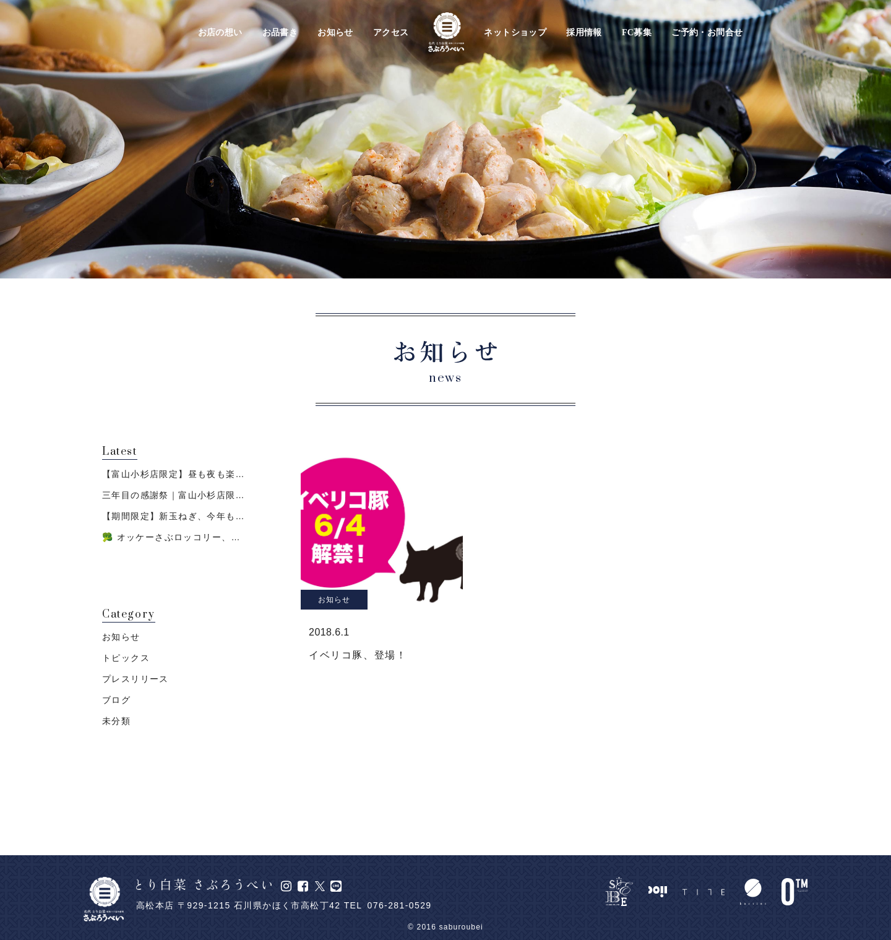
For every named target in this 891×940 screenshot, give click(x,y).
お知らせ (335, 32)
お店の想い (220, 32)
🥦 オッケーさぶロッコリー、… (171, 537)
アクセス (391, 32)
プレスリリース (135, 679)
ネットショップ (515, 32)
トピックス (126, 658)
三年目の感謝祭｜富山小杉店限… (173, 495)
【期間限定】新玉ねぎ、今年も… (173, 516)
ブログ (116, 700)
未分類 (116, 721)
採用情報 (584, 32)
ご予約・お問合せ (706, 32)
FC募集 (637, 32)
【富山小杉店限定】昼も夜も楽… (173, 474)
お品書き (280, 32)
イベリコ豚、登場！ (358, 655)
